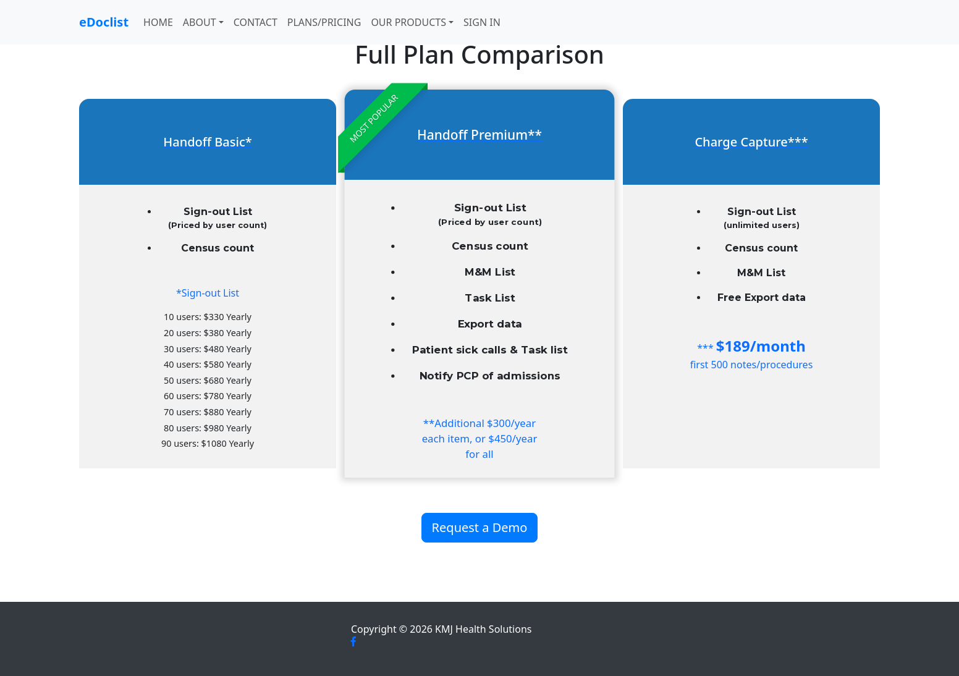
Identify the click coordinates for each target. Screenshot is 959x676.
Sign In (482, 22)
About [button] (199, 22)
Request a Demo (480, 527)
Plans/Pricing (324, 22)
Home (158, 22)
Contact (255, 22)
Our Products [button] (408, 22)
